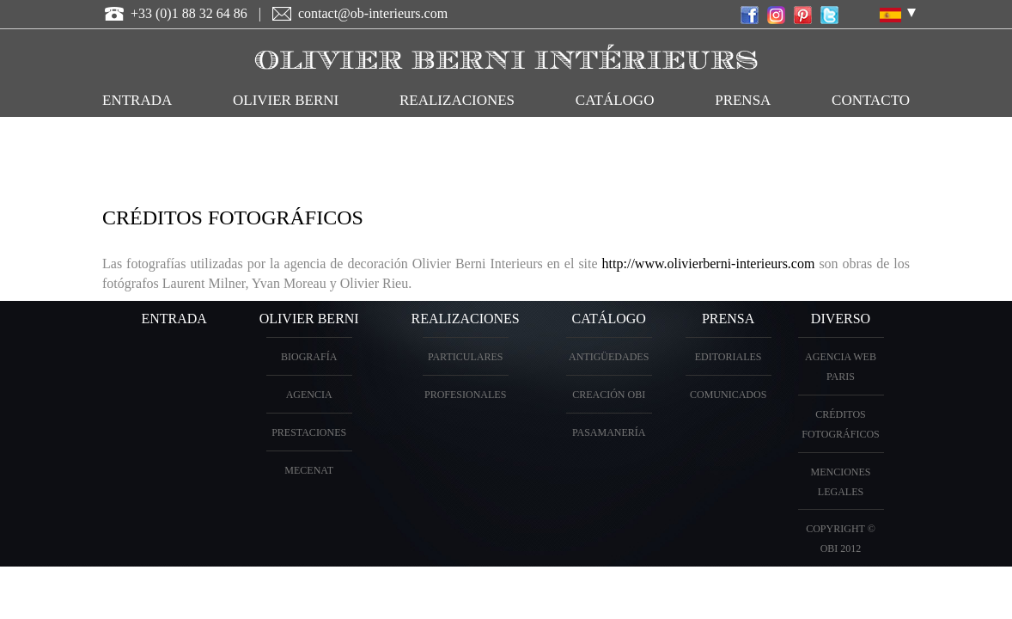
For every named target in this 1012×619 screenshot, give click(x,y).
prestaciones (308, 432)
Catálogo (609, 318)
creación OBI (608, 395)
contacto (871, 100)
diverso (840, 318)
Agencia (309, 395)
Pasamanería (609, 432)
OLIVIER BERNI (285, 100)
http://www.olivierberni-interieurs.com (708, 263)
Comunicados (728, 395)
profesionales (465, 395)
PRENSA (728, 318)
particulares (465, 357)
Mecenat (308, 470)
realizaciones (457, 100)
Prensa (743, 100)
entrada (137, 100)
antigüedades (609, 357)
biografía (309, 357)
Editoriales (728, 357)
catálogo (615, 100)
